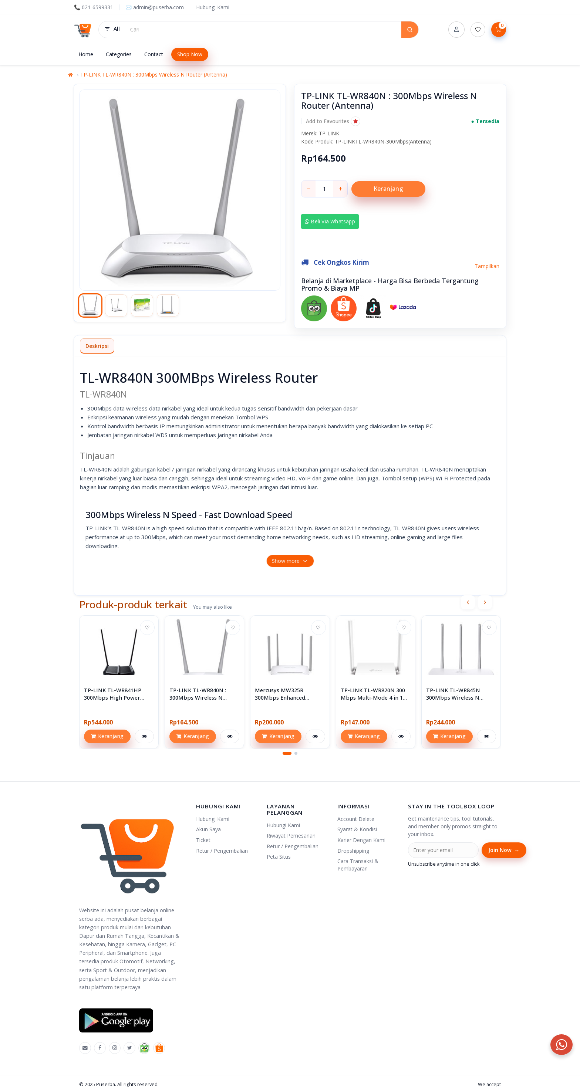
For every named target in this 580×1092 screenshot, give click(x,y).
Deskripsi (97, 345)
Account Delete (355, 818)
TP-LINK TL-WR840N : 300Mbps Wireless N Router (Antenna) (153, 74)
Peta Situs (279, 856)
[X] (129, 1048)
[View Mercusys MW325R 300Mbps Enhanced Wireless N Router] (289, 655)
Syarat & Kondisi (357, 829)
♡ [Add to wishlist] (147, 627)
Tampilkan (487, 266)
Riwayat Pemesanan (291, 835)
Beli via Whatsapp (330, 221)
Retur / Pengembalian (222, 850)
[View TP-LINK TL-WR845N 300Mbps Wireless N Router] (461, 655)
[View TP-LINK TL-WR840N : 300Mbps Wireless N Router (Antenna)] (204, 655)
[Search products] (263, 29)
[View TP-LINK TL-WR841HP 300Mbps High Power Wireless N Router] (119, 655)
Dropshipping (353, 850)
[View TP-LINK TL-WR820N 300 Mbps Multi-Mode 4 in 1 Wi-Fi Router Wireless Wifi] (375, 655)
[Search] (409, 29)
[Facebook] (100, 1048)
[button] (333, 121)
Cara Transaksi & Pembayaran (357, 865)
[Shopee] (159, 1048)
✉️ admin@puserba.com (154, 7)
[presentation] (468, 602)
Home (85, 54)
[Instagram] (115, 1048)
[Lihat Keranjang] (498, 29)
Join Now (504, 850)
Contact (153, 54)
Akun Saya (208, 829)
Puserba (105, 1084)
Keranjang (388, 189)
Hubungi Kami (212, 7)
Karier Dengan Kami (361, 839)
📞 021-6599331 (93, 7)
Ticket (203, 839)
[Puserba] (83, 29)
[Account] (456, 29)
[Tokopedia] (144, 1048)
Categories (119, 54)
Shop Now (189, 54)
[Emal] (85, 1048)
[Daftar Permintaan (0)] (478, 29)
